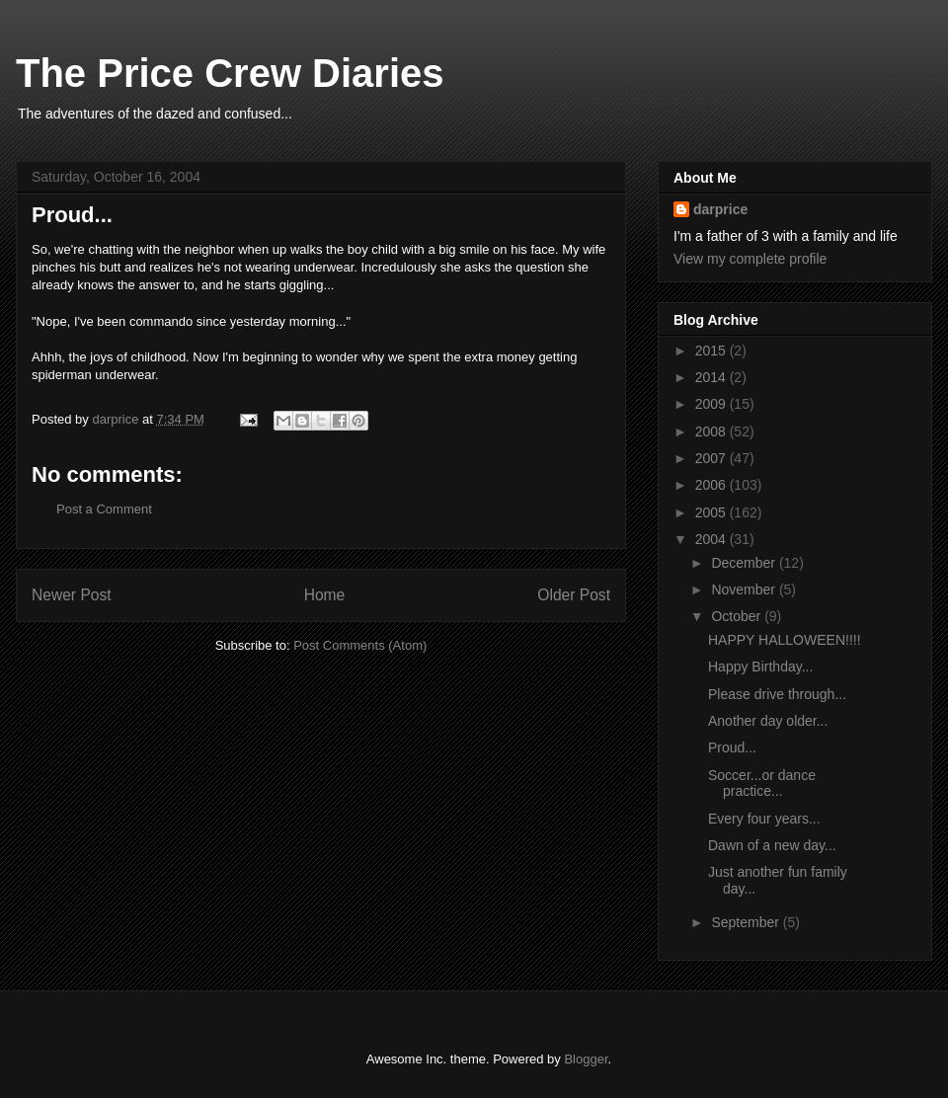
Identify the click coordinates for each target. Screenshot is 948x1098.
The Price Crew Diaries (230, 73)
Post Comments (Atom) (360, 645)
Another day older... (768, 721)
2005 (712, 512)
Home (325, 595)
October (737, 616)
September (746, 922)
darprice (720, 209)
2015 (712, 350)
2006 (712, 485)
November (744, 589)
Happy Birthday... (760, 666)
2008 (712, 431)
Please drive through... (777, 694)
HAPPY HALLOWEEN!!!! (784, 640)
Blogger (585, 1059)
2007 (712, 458)
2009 (712, 404)
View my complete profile (750, 259)
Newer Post (72, 595)
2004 (712, 539)
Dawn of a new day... (772, 845)
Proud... (732, 747)
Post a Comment (104, 509)
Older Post (573, 595)
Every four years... (764, 818)
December (744, 563)
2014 (712, 377)
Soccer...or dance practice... (762, 783)
